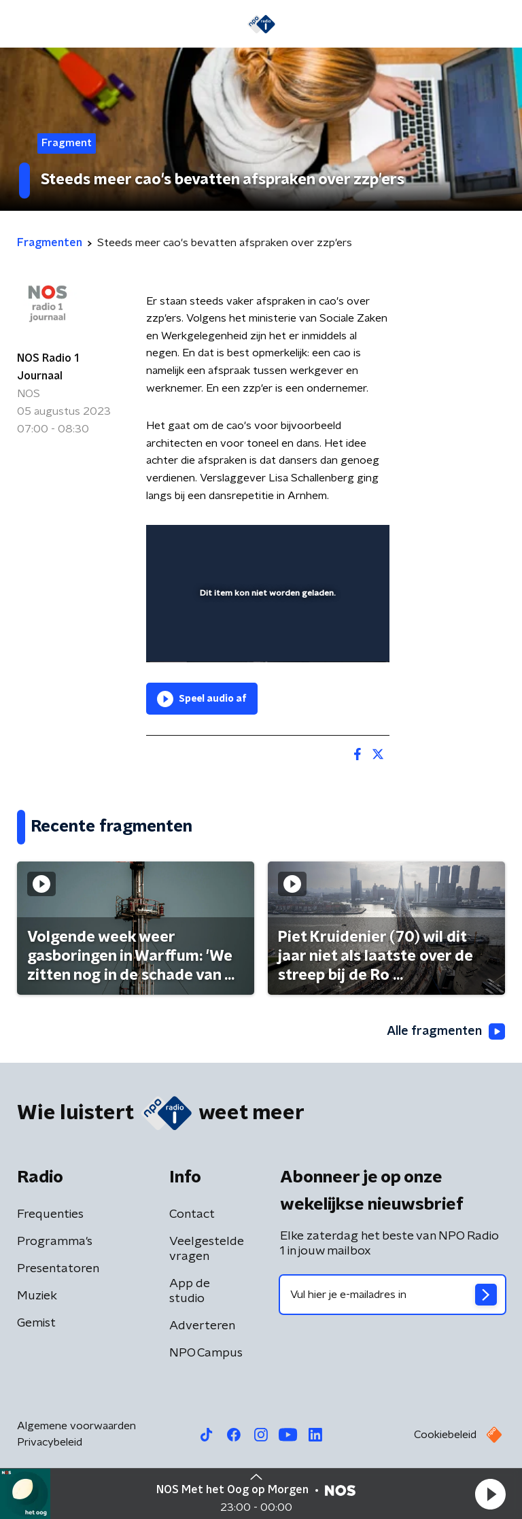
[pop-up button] (316, 544)
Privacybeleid (49, 1442)
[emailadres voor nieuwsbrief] (392, 1295)
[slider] (266, 637)
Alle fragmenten (446, 1031)
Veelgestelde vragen (206, 1249)
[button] (490, 1494)
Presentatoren (58, 1269)
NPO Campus (206, 1353)
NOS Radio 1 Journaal (48, 367)
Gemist (36, 1323)
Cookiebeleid (445, 1434)
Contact (192, 1214)
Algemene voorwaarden (76, 1425)
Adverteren (202, 1326)
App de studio (189, 1291)
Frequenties (50, 1214)
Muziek (37, 1296)
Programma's (54, 1241)
